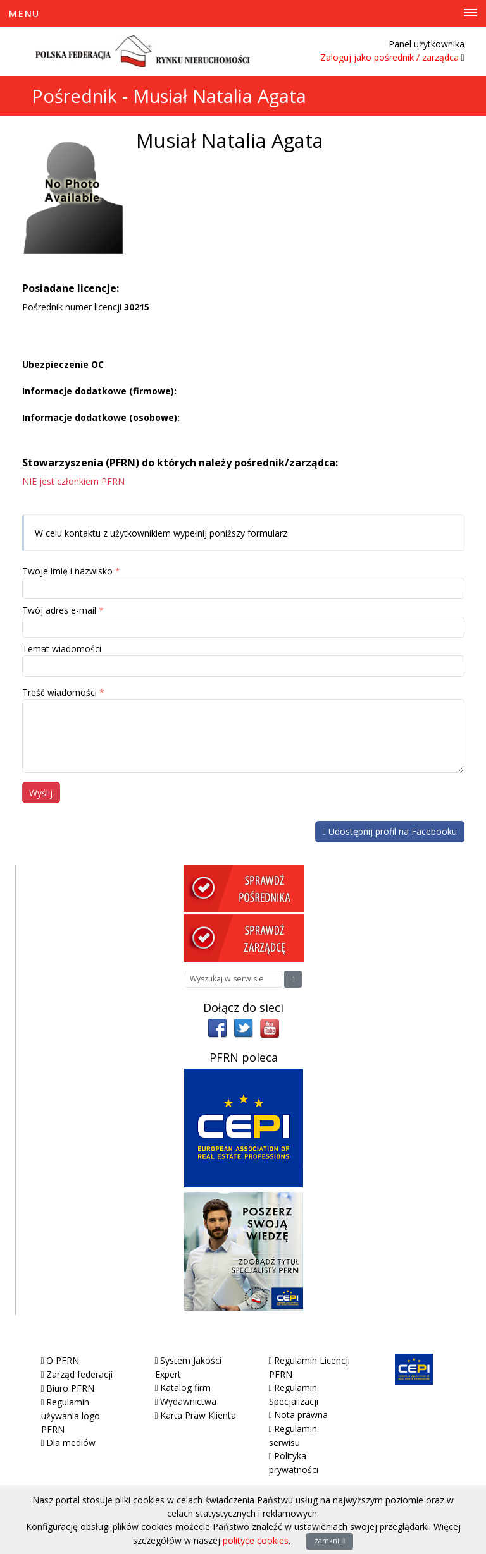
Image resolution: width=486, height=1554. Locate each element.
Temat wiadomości (61, 649)
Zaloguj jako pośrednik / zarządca (389, 57)
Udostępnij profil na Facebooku (390, 831)
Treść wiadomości (59, 692)
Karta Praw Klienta (198, 1415)
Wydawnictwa (188, 1401)
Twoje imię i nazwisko (67, 571)
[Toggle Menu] (243, 13)
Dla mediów (71, 1442)
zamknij (330, 1540)
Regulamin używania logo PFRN (70, 1415)
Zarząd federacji (79, 1374)
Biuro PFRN (70, 1388)
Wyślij (41, 793)
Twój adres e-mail (59, 610)
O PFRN (62, 1360)
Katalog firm (185, 1387)
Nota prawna (301, 1415)
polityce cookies (256, 1540)
